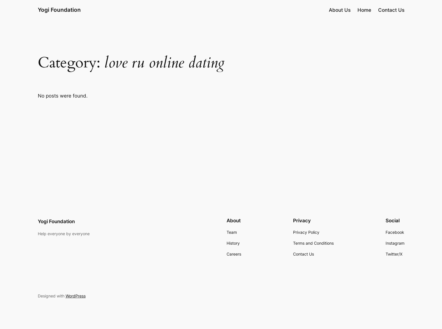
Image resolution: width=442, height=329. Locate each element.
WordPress (76, 295)
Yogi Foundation (59, 9)
